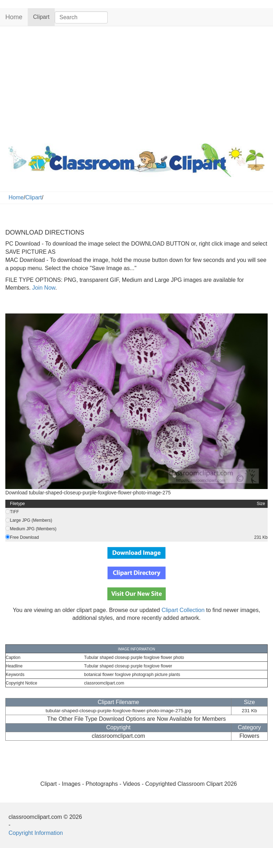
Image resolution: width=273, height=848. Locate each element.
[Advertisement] (136, 83)
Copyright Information (36, 833)
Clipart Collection (182, 610)
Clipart (44, 16)
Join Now (43, 288)
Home (13, 17)
